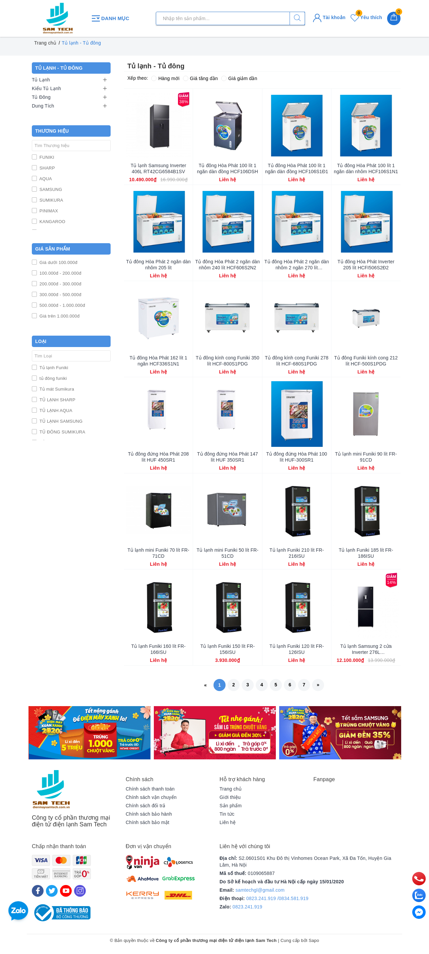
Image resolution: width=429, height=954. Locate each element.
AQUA (45, 178)
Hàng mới (165, 78)
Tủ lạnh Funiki (53, 367)
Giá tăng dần (200, 78)
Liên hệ (228, 822)
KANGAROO (51, 221)
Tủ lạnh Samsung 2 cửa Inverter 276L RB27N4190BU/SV (365, 649)
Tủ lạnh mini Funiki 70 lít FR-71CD (158, 553)
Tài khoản (329, 17)
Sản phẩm (231, 805)
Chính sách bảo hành (149, 814)
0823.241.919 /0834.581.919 (277, 898)
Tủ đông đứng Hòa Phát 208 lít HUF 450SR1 (158, 457)
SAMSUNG (50, 189)
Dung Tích (43, 106)
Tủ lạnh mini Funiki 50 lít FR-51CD (228, 553)
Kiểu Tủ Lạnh (46, 88)
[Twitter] (52, 891)
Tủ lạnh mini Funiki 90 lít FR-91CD (366, 457)
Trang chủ (231, 789)
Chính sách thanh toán (150, 789)
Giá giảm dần (239, 78)
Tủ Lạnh (41, 79)
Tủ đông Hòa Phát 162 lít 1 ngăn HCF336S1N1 (158, 360)
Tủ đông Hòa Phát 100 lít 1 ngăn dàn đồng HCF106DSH (227, 168)
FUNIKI (46, 157)
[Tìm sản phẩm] (230, 18)
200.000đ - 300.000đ (59, 283)
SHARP (46, 168)
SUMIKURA (50, 200)
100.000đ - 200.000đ (59, 273)
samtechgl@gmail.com (260, 890)
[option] (89, 732)
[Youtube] (66, 891)
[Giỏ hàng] (394, 18)
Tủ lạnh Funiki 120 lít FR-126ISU (296, 649)
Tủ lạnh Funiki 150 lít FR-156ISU (227, 649)
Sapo (314, 940)
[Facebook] (38, 891)
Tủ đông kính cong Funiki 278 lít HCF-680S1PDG (296, 360)
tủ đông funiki (52, 378)
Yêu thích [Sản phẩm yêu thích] (366, 17)
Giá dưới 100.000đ (57, 262)
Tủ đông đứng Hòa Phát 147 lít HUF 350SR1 (227, 457)
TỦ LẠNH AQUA (55, 410)
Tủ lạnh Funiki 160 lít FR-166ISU (158, 649)
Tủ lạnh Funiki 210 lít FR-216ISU (296, 553)
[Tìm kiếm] (297, 18)
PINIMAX (48, 210)
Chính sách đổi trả (146, 805)
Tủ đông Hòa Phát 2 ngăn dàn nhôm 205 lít (158, 264)
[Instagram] (80, 891)
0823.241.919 (247, 906)
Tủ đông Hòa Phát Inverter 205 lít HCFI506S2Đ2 (366, 264)
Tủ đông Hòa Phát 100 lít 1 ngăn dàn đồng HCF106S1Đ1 (296, 168)
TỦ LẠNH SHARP (56, 399)
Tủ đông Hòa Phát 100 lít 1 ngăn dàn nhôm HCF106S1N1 (366, 168)
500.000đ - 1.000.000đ (61, 305)
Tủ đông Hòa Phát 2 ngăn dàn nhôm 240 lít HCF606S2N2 (227, 264)
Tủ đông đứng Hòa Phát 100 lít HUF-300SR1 (296, 457)
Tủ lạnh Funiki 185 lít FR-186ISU (366, 553)
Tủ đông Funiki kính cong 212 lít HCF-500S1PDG (366, 360)
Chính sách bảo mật (147, 822)
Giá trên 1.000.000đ (59, 316)
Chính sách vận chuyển (151, 797)
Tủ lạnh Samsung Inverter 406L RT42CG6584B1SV (158, 168)
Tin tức (227, 814)
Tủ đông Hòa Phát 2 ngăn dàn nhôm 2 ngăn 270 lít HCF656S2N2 (296, 265)
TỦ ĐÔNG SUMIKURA (61, 431)
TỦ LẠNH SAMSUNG (60, 421)
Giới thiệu (230, 797)
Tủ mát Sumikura (56, 389)
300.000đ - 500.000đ (59, 294)
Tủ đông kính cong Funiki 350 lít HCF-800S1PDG (227, 360)
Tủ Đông (41, 97)
